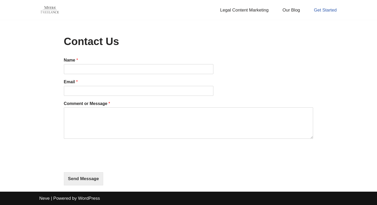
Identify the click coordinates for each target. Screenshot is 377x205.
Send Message (83, 178)
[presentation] (103, 163)
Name (71, 60)
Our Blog (291, 10)
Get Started (325, 10)
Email (71, 82)
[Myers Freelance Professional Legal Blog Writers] (49, 10)
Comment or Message (87, 103)
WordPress (89, 198)
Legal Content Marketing (244, 10)
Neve (44, 198)
